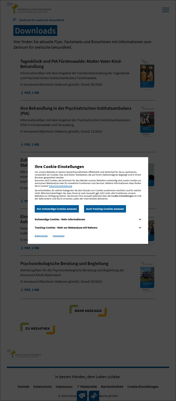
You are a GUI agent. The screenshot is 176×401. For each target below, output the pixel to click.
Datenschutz (41, 235)
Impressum (58, 235)
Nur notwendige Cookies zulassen (57, 208)
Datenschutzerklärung (60, 185)
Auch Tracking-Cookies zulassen (105, 208)
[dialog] (88, 200)
